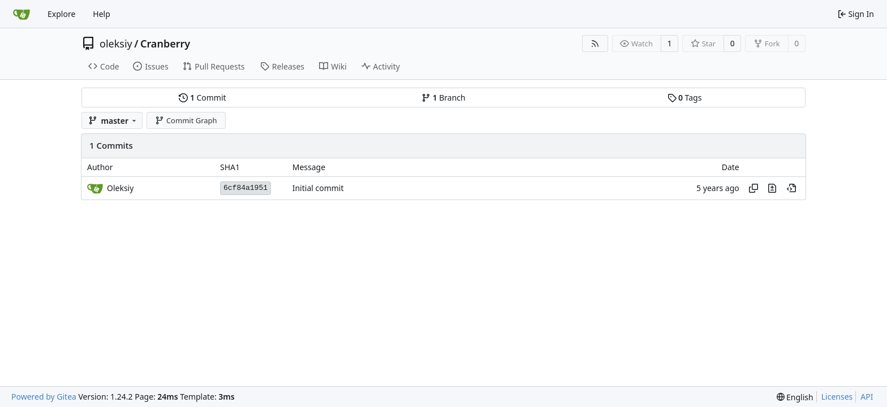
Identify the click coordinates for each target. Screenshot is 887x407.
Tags (685, 97)
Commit (202, 97)
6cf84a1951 (245, 188)
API (866, 396)
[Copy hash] (753, 188)
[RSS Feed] (595, 43)
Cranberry (165, 43)
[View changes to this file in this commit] (772, 188)
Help (101, 13)
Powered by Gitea (43, 396)
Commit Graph (186, 120)
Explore (61, 13)
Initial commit (318, 188)
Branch (443, 97)
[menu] (795, 397)
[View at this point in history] (791, 188)
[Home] (21, 14)
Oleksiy (120, 188)
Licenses (837, 396)
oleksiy (116, 43)
